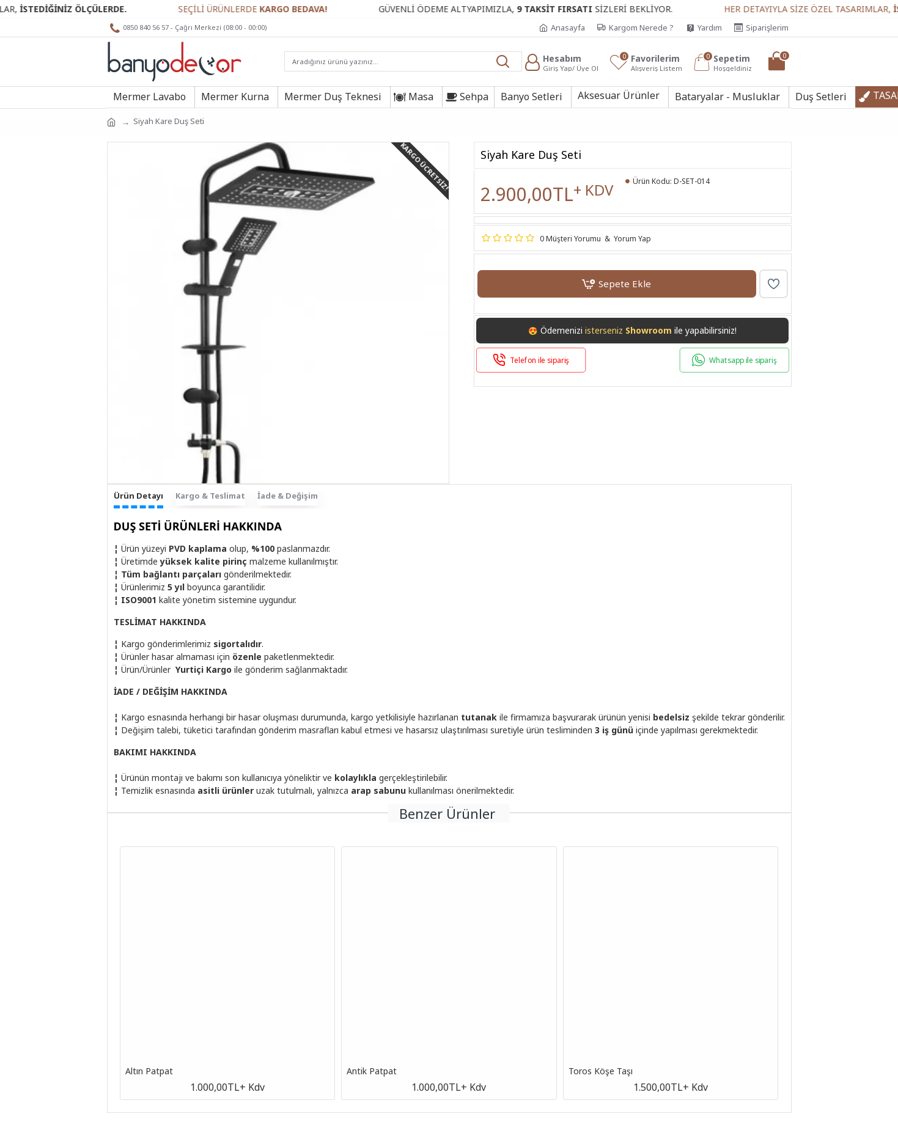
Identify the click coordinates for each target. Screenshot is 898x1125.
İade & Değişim (287, 496)
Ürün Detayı (138, 496)
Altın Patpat (149, 1071)
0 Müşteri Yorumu (570, 238)
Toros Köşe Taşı (601, 1071)
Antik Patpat (372, 1071)
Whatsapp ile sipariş (743, 360)
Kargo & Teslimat (210, 496)
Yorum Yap (632, 238)
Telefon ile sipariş (539, 360)
